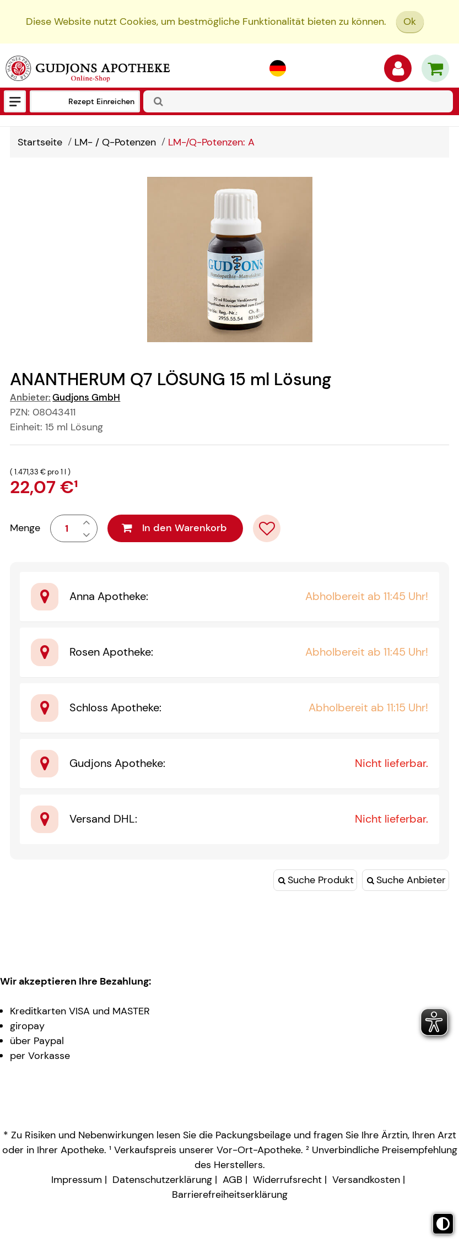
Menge (25, 527)
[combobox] (298, 101)
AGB (232, 1179)
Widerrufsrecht (287, 1179)
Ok (409, 21)
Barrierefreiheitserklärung (230, 1194)
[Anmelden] (398, 71)
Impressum (76, 1179)
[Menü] (15, 101)
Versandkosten (366, 1179)
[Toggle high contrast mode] (443, 1223)
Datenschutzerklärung (162, 1179)
